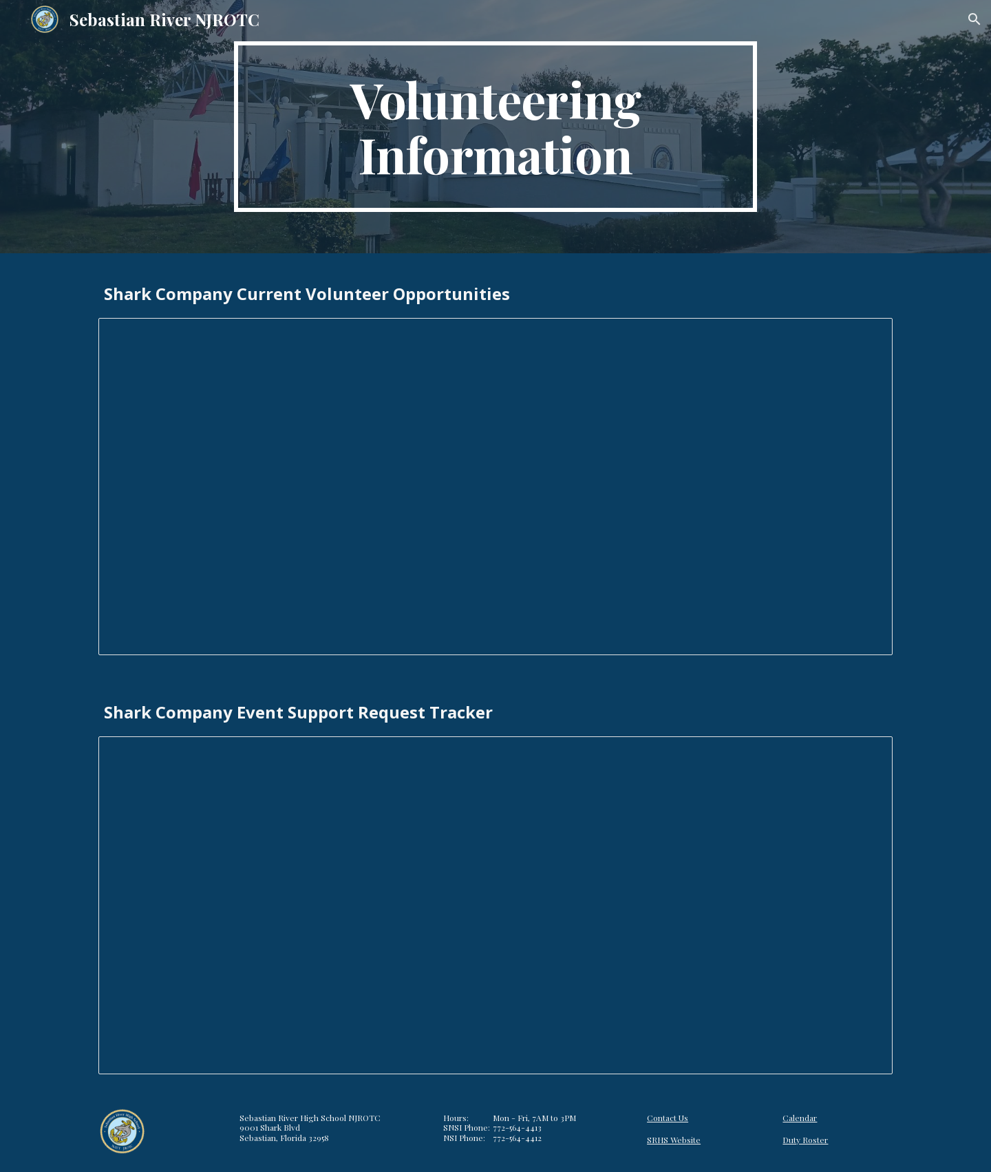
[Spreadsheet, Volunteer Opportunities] (495, 487)
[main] (495, 126)
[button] (974, 19)
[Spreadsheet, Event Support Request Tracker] (495, 905)
